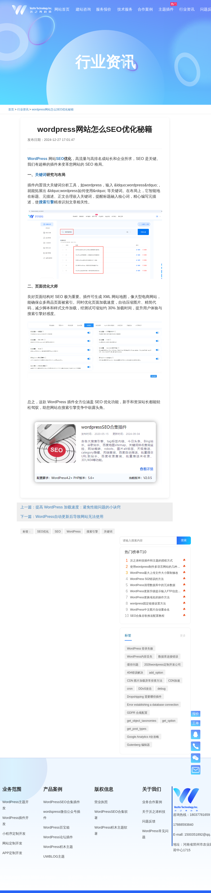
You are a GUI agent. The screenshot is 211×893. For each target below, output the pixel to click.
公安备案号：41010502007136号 (180, 880)
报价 (195, 714)
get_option (168, 720)
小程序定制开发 (14, 833)
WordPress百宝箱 (56, 827)
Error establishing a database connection (152, 704)
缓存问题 (132, 664)
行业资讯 (186, 9)
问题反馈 (148, 821)
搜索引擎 (92, 531)
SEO (58, 531)
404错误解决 (135, 672)
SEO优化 (43, 531)
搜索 (184, 540)
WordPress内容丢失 (139, 656)
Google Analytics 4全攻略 (143, 736)
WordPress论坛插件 (58, 837)
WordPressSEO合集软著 (111, 815)
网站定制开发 (12, 843)
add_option (156, 672)
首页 (11, 109)
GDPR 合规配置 (137, 712)
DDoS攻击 (145, 688)
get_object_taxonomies (141, 720)
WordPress (74, 531)
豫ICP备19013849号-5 (145, 880)
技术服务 (124, 9)
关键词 (108, 531)
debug (161, 688)
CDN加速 (174, 680)
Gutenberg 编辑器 (138, 744)
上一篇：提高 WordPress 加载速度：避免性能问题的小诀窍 (70, 507)
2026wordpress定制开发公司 (162, 664)
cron (129, 688)
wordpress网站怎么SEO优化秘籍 (53, 109)
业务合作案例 (152, 802)
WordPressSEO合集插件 (61, 802)
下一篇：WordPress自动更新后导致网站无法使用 (61, 517)
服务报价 (103, 9)
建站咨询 (83, 9)
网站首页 (62, 9)
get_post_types (136, 728)
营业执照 (101, 802)
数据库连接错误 (168, 656)
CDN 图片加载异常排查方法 (144, 680)
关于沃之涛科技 (153, 811)
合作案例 (145, 9)
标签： (27, 531)
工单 (195, 723)
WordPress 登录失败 (140, 648)
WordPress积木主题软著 (110, 830)
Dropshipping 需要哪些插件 (144, 696)
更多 (183, 635)
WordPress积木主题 (58, 847)
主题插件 (166, 9)
